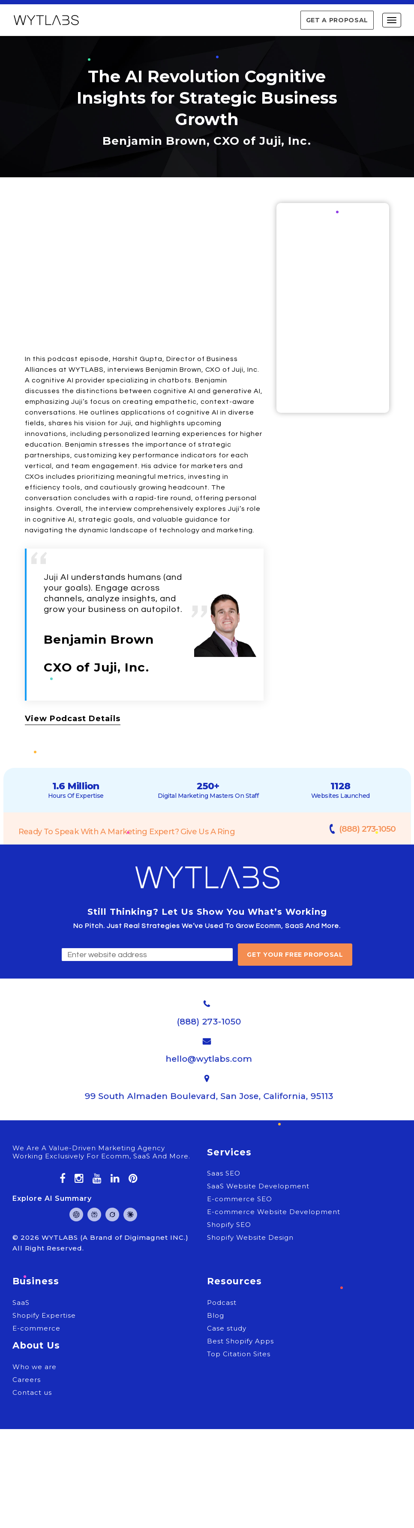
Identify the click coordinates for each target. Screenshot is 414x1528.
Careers (26, 1380)
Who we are (34, 1367)
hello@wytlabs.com (209, 1059)
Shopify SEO (229, 1225)
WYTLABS (61, 1237)
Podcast (222, 1302)
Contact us (32, 1392)
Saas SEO (223, 1173)
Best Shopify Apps (240, 1341)
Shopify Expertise (44, 1315)
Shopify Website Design (250, 1237)
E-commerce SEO (239, 1199)
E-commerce (36, 1328)
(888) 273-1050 (367, 829)
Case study (226, 1328)
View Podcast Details (72, 718)
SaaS (21, 1302)
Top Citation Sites (238, 1354)
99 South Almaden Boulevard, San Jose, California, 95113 (209, 1096)
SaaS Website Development (258, 1186)
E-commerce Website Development (273, 1212)
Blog (215, 1315)
